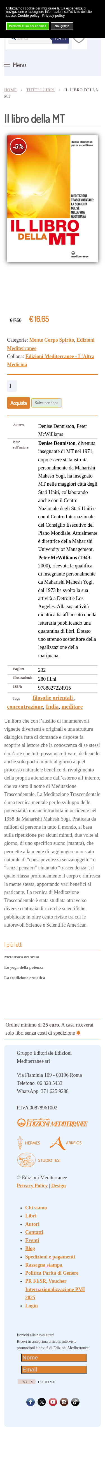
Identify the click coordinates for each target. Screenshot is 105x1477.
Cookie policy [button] (28, 16)
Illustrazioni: (22, 678)
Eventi (32, 1240)
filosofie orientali (53, 698)
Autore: (18, 425)
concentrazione (25, 707)
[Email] (54, 1370)
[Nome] (54, 1358)
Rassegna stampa (43, 1265)
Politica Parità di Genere (51, 1273)
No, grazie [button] (62, 26)
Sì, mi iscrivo (39, 1382)
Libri (30, 1216)
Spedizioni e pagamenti (50, 1257)
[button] (15, 65)
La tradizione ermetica (24, 977)
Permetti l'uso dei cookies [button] (27, 26)
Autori (32, 1224)
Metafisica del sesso (21, 957)
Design (58, 1185)
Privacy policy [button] (53, 16)
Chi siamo (36, 1207)
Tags (16, 698)
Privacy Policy (32, 1185)
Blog (30, 1248)
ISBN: (17, 687)
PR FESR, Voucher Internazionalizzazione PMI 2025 (55, 1289)
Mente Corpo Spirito (51, 340)
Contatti (34, 1232)
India (52, 707)
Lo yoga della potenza (23, 967)
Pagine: (18, 669)
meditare (72, 707)
